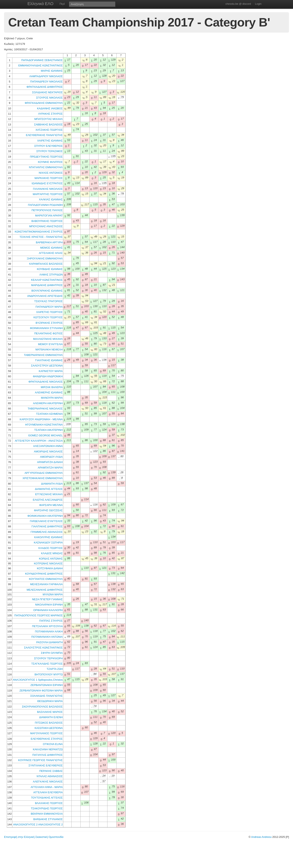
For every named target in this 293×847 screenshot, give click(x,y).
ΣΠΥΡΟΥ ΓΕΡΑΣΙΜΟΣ (49, 151)
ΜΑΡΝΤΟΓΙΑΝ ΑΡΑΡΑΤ (49, 215)
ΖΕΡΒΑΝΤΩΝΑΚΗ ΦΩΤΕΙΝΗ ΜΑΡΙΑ (41, 690)
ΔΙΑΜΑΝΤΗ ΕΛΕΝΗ (51, 717)
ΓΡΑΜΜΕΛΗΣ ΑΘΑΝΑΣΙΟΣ (47, 531)
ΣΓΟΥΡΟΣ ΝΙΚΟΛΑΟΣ (49, 97)
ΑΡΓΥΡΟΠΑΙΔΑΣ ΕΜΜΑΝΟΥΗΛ (44, 472)
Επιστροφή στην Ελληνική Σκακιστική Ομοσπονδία (33, 836)
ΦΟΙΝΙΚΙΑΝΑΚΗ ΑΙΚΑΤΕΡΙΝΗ (45, 515)
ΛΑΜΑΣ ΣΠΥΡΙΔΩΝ (51, 274)
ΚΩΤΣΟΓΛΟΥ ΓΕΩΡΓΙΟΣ (48, 317)
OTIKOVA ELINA (53, 744)
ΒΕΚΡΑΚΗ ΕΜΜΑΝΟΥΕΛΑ (47, 813)
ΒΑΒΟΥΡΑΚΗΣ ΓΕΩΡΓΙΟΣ (47, 221)
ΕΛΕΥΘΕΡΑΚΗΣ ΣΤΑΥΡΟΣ (47, 738)
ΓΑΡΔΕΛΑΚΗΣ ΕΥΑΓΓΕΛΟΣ (46, 521)
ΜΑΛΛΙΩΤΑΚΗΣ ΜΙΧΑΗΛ (48, 338)
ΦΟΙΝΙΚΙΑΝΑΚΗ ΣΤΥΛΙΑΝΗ (46, 328)
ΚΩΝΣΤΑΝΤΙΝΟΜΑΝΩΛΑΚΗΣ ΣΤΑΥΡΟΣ (39, 231)
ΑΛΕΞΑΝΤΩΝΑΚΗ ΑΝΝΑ (48, 446)
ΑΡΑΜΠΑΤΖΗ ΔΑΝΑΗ (50, 462)
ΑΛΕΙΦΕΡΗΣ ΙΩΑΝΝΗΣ (49, 392)
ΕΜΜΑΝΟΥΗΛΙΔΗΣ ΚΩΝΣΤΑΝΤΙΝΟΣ (40, 65)
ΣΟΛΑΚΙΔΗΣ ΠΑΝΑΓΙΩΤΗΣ (46, 695)
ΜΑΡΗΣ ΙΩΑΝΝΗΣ (52, 70)
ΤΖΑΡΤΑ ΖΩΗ (55, 668)
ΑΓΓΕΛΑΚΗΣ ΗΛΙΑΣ (51, 253)
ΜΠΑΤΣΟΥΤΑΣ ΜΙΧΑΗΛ (48, 119)
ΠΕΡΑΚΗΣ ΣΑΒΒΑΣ (51, 770)
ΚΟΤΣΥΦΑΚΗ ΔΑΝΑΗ (50, 568)
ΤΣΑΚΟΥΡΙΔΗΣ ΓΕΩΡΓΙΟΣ (47, 808)
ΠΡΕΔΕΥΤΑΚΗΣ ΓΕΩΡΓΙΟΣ (46, 156)
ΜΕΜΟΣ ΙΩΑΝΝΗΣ (51, 247)
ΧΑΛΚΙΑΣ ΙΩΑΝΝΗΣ (51, 199)
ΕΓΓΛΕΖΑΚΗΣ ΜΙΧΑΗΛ (49, 494)
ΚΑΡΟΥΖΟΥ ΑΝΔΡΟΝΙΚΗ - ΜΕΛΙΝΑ (41, 419)
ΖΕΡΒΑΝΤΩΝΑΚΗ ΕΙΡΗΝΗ (47, 685)
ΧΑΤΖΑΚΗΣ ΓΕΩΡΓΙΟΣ (49, 129)
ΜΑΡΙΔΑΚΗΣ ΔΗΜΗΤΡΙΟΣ (47, 285)
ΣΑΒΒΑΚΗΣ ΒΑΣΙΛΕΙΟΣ (48, 124)
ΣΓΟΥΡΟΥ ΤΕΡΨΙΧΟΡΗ (48, 658)
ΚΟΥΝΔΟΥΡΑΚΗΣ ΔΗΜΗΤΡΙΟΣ (44, 573)
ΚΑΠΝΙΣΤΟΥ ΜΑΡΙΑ (51, 371)
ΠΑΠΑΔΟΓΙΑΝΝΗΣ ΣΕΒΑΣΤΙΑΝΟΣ (42, 60)
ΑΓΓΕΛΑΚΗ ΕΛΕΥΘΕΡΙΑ (48, 792)
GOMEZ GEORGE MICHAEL (45, 435)
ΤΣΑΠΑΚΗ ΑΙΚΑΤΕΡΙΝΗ (48, 429)
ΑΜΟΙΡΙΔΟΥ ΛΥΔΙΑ (51, 456)
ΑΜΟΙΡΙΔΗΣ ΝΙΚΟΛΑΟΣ (48, 451)
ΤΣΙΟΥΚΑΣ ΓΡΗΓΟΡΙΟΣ (48, 301)
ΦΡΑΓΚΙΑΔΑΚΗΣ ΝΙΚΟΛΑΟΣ (45, 381)
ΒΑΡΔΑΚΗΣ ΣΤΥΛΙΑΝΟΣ (48, 819)
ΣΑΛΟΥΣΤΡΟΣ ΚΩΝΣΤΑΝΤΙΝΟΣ (43, 647)
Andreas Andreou (261, 836)
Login (258, 3)
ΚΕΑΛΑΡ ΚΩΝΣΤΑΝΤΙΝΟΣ (47, 279)
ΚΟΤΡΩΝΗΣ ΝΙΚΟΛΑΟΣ (48, 563)
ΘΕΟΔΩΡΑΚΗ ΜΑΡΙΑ (50, 701)
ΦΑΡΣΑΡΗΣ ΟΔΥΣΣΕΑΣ (48, 510)
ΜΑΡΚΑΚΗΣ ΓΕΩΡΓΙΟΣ (49, 178)
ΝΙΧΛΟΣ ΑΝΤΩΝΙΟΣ (51, 172)
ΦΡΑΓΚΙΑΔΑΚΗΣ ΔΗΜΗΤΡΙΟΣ (44, 86)
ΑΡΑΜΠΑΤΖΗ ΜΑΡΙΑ (50, 467)
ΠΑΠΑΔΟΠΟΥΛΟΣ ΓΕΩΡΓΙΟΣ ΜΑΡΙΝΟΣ (38, 615)
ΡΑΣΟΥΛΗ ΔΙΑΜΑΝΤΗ (49, 642)
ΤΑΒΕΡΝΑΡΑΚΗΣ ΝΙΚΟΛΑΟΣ (45, 408)
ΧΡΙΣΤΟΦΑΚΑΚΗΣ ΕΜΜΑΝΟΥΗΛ (43, 478)
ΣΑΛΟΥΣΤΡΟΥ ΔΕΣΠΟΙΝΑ (47, 365)
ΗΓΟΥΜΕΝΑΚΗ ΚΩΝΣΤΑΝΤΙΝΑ (44, 424)
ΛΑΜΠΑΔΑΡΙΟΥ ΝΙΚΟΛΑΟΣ (46, 76)
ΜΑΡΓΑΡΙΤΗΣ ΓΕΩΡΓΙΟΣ (48, 194)
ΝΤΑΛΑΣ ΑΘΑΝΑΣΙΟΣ (50, 776)
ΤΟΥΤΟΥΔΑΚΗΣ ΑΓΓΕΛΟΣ (47, 797)
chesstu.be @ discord (238, 3)
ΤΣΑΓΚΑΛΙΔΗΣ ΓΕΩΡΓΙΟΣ (47, 663)
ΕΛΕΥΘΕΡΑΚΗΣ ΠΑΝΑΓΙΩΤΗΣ (44, 135)
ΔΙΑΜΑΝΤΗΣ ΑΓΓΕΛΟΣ (49, 488)
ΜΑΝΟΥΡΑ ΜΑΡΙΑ (52, 397)
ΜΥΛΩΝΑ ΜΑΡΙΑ (53, 594)
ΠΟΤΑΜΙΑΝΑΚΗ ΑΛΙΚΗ (49, 631)
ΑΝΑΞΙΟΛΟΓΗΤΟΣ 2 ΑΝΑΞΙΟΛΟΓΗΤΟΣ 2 (38, 824)
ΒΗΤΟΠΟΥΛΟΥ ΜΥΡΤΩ (49, 674)
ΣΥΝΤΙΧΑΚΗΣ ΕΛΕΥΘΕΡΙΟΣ (45, 765)
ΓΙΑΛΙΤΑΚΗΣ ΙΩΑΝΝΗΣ (49, 360)
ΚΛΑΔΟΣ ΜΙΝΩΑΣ (52, 553)
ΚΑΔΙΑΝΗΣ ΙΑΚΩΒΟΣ (50, 108)
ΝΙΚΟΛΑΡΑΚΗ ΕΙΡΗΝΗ (49, 604)
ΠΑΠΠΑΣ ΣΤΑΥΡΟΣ (51, 620)
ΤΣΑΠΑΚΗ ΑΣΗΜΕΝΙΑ (49, 413)
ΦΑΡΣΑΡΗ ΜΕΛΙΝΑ (51, 505)
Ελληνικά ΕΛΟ (40, 3)
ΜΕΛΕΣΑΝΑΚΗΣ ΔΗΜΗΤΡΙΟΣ (45, 589)
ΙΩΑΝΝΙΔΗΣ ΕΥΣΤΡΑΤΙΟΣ (47, 183)
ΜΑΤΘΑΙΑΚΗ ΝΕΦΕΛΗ (49, 349)
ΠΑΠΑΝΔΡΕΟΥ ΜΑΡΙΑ (49, 306)
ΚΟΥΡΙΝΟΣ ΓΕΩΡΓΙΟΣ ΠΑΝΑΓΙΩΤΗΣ (40, 760)
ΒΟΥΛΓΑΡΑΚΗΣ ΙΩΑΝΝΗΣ (47, 290)
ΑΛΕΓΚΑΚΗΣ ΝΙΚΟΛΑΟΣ (48, 781)
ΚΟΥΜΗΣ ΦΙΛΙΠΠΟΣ (50, 161)
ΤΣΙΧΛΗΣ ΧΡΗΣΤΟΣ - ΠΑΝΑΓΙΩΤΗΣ (41, 236)
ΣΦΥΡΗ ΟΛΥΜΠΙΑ (52, 652)
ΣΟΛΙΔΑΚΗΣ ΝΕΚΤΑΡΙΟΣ (47, 92)
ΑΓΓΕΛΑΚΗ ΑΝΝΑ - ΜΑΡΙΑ (47, 787)
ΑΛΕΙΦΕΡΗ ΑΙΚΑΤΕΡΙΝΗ (48, 403)
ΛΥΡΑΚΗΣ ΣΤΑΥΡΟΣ (50, 113)
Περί (62, 3)
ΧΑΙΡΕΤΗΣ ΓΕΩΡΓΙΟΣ (49, 312)
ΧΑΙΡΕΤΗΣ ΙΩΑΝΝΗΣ (50, 140)
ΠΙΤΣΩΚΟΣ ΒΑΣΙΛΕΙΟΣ (49, 722)
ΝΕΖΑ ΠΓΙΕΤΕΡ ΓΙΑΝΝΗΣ (47, 599)
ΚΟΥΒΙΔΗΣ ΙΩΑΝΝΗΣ (50, 269)
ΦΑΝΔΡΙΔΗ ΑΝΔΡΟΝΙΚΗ (48, 376)
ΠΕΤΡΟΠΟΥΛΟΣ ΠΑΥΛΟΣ (47, 210)
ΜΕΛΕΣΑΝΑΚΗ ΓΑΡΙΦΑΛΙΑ (46, 584)
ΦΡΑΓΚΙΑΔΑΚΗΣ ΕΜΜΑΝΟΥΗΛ (44, 102)
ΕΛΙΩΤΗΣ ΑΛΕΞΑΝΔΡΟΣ (48, 499)
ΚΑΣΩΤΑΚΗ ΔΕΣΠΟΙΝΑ (49, 728)
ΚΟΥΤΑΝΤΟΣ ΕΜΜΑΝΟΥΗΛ (46, 578)
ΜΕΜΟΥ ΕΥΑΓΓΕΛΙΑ (50, 344)
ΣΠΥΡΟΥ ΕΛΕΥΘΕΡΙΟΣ (48, 145)
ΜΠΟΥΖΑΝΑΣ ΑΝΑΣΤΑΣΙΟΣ (46, 226)
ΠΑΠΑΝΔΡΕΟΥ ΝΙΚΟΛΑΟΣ (46, 81)
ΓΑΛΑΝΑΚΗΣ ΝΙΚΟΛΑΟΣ (48, 188)
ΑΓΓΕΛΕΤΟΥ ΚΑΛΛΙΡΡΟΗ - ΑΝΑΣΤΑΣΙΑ (39, 440)
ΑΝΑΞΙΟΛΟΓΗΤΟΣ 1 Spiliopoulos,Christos (38, 679)
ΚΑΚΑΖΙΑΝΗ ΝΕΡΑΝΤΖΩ (48, 749)
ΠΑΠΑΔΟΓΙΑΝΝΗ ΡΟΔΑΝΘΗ (45, 204)
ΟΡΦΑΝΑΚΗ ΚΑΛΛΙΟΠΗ (48, 610)
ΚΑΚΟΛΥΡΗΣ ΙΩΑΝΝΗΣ (48, 537)
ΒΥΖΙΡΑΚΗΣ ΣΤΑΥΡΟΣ (49, 322)
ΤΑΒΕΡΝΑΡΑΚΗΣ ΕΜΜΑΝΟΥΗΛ (43, 355)
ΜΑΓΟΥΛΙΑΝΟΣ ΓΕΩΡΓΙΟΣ (46, 733)
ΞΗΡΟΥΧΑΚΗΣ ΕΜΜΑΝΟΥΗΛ (45, 258)
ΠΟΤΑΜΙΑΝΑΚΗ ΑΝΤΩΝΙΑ (47, 636)
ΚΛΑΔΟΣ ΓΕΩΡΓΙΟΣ (50, 548)
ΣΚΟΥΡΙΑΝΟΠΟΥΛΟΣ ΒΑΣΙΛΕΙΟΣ (42, 706)
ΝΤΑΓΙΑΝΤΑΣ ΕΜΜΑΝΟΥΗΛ (46, 167)
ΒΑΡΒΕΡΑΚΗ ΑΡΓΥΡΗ (49, 242)
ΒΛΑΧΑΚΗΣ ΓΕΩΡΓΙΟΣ (49, 803)
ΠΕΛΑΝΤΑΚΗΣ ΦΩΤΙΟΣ (48, 333)
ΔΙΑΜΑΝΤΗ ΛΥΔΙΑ (52, 483)
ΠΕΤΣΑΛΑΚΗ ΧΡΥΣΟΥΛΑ (47, 626)
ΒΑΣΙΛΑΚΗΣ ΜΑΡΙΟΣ (50, 711)
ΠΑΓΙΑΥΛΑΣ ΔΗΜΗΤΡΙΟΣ (47, 754)
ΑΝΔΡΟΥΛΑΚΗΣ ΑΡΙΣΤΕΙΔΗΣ (45, 295)
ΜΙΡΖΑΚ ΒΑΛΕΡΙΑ (52, 387)
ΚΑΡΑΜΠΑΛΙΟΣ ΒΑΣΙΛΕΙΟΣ (46, 263)
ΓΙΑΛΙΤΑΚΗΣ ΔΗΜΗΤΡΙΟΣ (47, 526)
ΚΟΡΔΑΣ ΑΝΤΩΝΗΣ (51, 558)
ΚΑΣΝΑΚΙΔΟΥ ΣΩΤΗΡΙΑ (48, 542)
